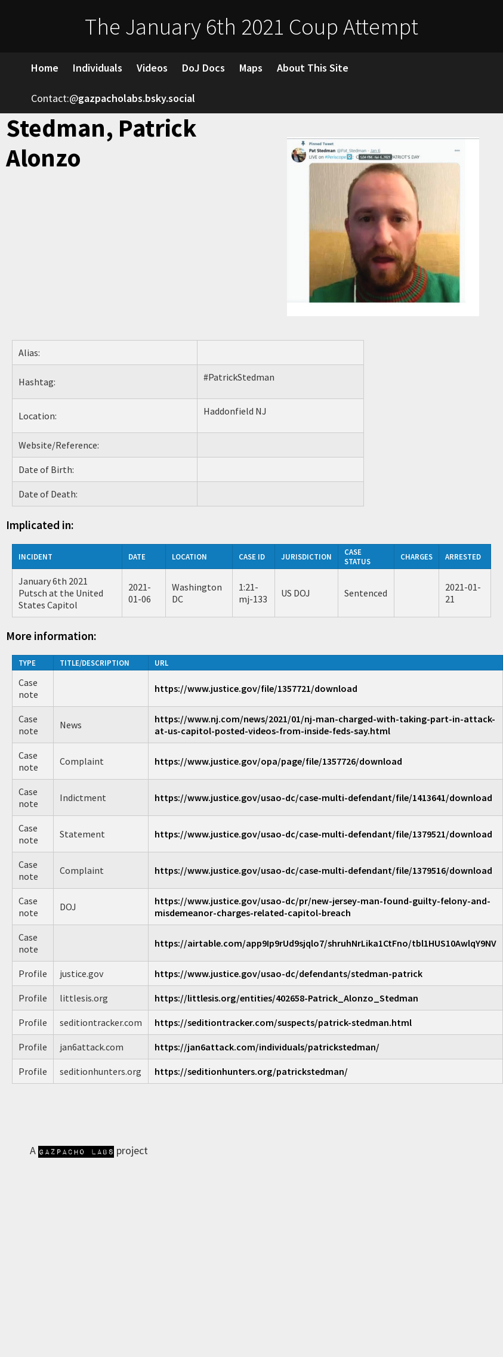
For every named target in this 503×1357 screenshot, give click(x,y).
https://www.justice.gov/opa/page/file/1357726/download (278, 761)
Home (44, 68)
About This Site (312, 68)
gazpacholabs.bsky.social (136, 98)
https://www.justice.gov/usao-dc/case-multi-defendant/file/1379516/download (323, 870)
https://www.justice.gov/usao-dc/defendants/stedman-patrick (288, 973)
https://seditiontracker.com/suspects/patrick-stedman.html (283, 1022)
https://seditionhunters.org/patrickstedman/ (251, 1071)
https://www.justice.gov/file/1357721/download (256, 688)
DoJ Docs (203, 68)
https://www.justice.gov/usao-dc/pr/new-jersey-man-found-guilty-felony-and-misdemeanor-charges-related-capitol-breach (322, 907)
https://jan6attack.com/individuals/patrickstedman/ (267, 1047)
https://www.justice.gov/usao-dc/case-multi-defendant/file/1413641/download (323, 797)
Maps (251, 68)
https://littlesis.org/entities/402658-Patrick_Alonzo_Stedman (286, 998)
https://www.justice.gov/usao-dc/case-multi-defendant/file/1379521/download (323, 834)
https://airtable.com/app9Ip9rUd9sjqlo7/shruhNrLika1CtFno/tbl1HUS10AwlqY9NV (325, 943)
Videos (152, 68)
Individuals (97, 68)
